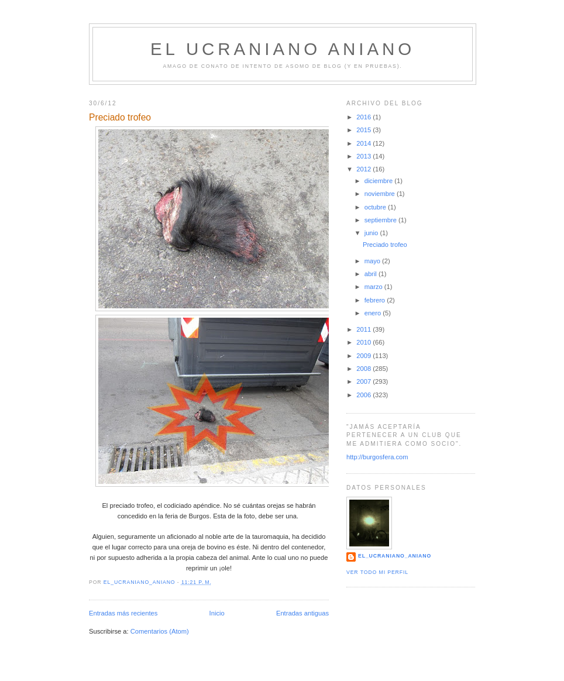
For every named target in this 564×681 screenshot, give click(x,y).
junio (372, 232)
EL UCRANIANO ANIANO (282, 49)
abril (371, 273)
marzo (374, 286)
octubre (376, 207)
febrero (375, 300)
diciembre (379, 180)
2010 (364, 342)
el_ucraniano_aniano (394, 556)
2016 (364, 117)
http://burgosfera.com (377, 456)
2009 (364, 355)
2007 (364, 381)
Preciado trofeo (120, 117)
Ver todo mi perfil (377, 572)
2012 (364, 169)
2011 (364, 329)
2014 (364, 143)
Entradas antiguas (302, 613)
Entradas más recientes (123, 613)
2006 (364, 394)
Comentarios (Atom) (159, 631)
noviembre (380, 193)
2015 (364, 129)
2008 (364, 368)
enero (373, 313)
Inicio (217, 613)
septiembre (381, 219)
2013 (364, 156)
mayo (373, 260)
